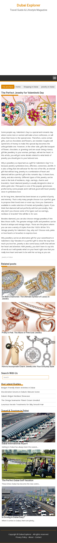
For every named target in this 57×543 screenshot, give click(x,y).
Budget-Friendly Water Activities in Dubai (18, 387)
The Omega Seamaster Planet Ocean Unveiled (20, 400)
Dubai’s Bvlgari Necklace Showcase (15, 396)
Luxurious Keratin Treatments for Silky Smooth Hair (22, 404)
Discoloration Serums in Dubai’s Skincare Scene (20, 392)
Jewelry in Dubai (7, 257)
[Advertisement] (28, 45)
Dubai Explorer (28, 5)
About (31, 537)
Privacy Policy (21, 537)
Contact (38, 537)
